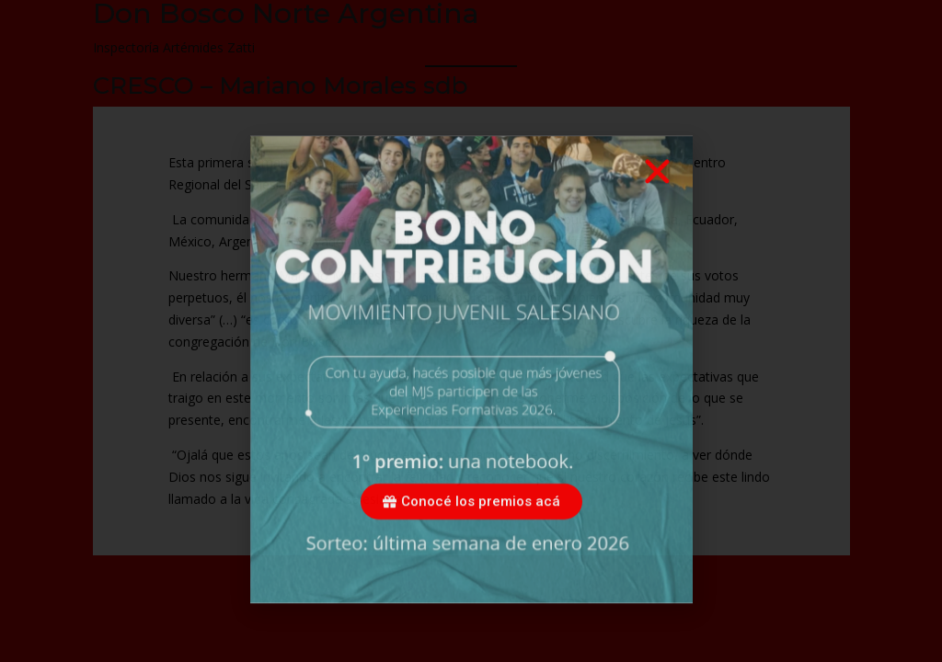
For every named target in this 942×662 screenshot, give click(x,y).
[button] (657, 196)
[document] (471, 331)
